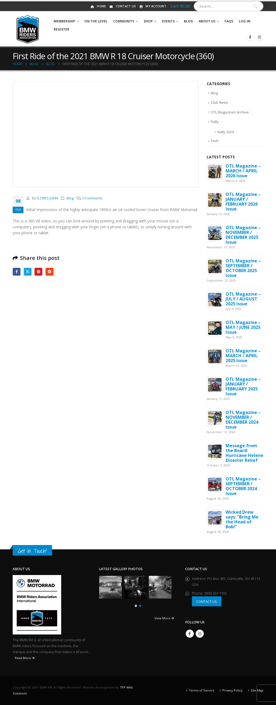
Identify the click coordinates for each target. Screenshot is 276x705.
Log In (244, 21)
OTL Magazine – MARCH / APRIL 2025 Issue (243, 355)
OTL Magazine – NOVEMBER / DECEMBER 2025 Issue (243, 235)
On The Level (96, 21)
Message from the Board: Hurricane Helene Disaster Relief (244, 453)
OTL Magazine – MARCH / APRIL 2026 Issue (243, 171)
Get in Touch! (32, 550)
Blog (188, 21)
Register (61, 29)
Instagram (200, 634)
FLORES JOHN (47, 198)
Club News (219, 102)
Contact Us (122, 6)
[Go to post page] (215, 171)
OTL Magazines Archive (230, 112)
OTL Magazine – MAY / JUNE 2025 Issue (243, 327)
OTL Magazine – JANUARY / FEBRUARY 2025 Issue (243, 386)
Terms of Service (201, 690)
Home (98, 6)
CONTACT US (206, 601)
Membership (64, 21)
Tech (215, 140)
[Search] (255, 6)
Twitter (28, 272)
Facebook (16, 272)
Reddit (49, 272)
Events (168, 21)
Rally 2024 (226, 131)
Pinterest (38, 272)
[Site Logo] (28, 28)
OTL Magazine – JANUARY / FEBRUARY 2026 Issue (243, 201)
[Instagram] (259, 37)
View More (164, 618)
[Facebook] (250, 37)
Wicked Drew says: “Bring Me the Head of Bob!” (242, 519)
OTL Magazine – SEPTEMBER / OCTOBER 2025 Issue (243, 268)
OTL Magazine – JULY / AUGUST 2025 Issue (243, 299)
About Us (207, 21)
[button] (136, 605)
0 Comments (92, 198)
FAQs (229, 21)
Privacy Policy (232, 690)
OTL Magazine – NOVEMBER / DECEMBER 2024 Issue (243, 419)
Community (123, 21)
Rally (215, 121)
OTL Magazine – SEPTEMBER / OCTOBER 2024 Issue (243, 486)
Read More (24, 658)
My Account (152, 6)
